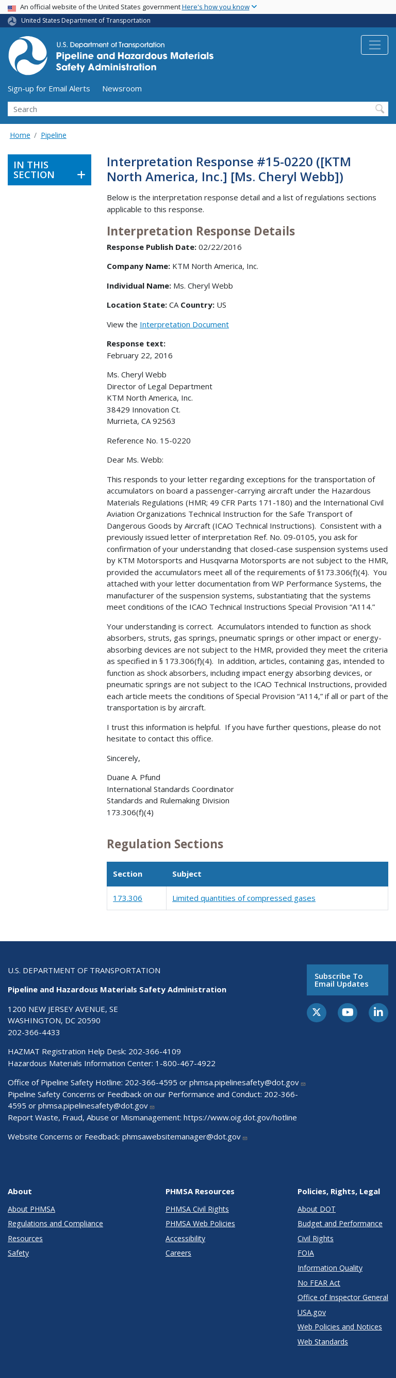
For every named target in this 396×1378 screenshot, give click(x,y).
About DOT (317, 1209)
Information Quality (330, 1268)
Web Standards (323, 1342)
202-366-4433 (34, 1032)
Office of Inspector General (343, 1297)
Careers (178, 1253)
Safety (18, 1253)
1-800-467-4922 (185, 1063)
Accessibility (185, 1238)
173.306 (127, 898)
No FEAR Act (319, 1283)
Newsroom (122, 88)
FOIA (306, 1253)
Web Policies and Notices (340, 1327)
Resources (25, 1238)
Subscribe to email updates (342, 980)
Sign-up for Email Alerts (49, 88)
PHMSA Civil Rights (197, 1209)
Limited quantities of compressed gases (244, 898)
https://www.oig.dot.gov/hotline (240, 1117)
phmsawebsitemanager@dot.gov (185, 1136)
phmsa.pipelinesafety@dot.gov (247, 1082)
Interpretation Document (184, 324)
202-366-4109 (154, 1051)
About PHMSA (31, 1209)
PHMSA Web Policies (200, 1223)
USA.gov (312, 1312)
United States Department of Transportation (86, 20)
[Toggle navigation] (374, 45)
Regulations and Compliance (55, 1223)
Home (20, 135)
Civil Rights (316, 1238)
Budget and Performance (340, 1223)
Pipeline (54, 135)
